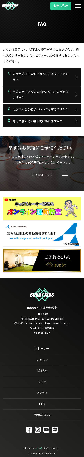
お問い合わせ (42, 415)
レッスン (42, 360)
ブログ (42, 382)
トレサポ (38, 448)
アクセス (42, 393)
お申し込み (60, 6)
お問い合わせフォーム (35, 55)
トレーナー (42, 348)
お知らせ (42, 371)
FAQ (42, 404)
